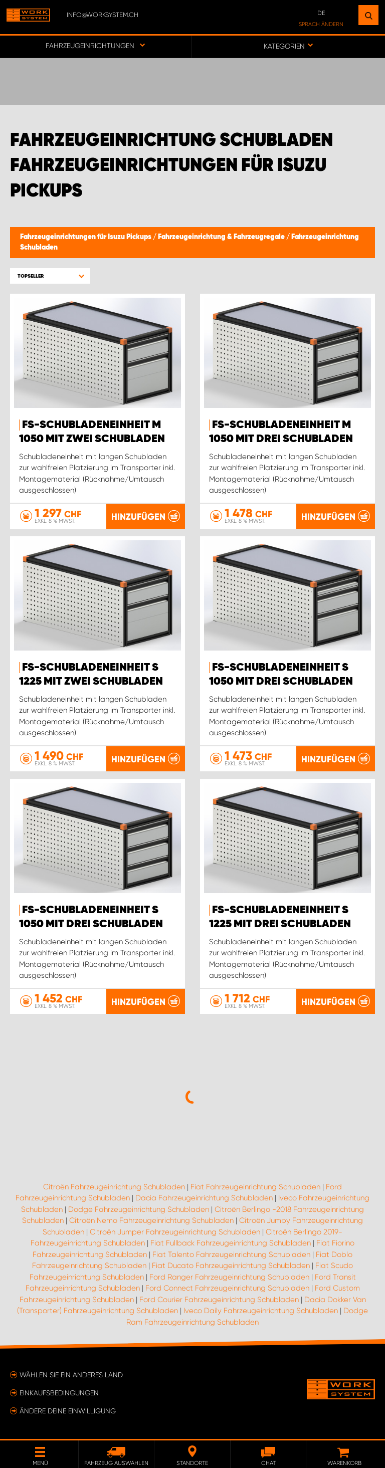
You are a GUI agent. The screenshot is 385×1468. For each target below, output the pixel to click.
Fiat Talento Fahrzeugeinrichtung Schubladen (231, 1254)
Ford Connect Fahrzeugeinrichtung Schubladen (227, 1288)
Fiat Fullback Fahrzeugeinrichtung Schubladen (230, 1242)
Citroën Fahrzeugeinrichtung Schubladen (114, 1186)
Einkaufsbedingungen (59, 1393)
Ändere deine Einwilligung (68, 1411)
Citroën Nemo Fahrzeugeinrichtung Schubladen (151, 1220)
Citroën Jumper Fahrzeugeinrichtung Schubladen (175, 1231)
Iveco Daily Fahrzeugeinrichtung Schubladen (260, 1310)
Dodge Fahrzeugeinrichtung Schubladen (138, 1209)
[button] (50, 276)
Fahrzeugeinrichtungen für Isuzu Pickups (86, 237)
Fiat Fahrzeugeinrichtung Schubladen (255, 1186)
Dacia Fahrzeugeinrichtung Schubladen (204, 1197)
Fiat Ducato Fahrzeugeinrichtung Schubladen (231, 1265)
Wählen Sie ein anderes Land (71, 1375)
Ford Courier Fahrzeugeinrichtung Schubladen (219, 1299)
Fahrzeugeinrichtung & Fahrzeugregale (222, 237)
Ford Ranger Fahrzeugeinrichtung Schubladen (229, 1277)
